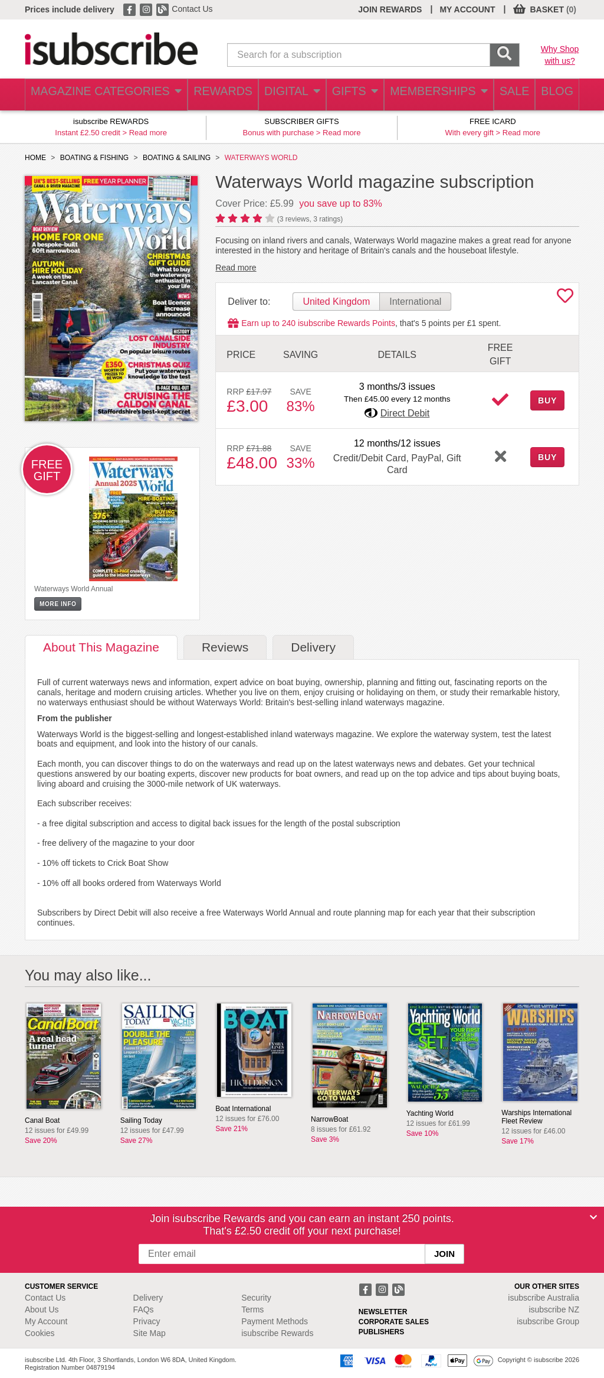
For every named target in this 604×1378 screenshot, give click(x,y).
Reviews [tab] (225, 647)
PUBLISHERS (381, 1332)
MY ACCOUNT (467, 9)
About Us (42, 1309)
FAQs (143, 1309)
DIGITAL (280, 95)
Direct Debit (405, 413)
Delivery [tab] (313, 647)
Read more (148, 132)
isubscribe (543, 1297)
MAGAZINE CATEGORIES (98, 95)
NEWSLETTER (383, 1312)
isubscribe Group (548, 1321)
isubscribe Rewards (277, 1333)
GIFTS (345, 95)
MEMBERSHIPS (429, 95)
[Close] (593, 1217)
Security (256, 1297)
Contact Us (192, 9)
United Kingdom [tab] (336, 302)
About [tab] (101, 647)
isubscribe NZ (553, 1309)
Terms (252, 1309)
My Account (46, 1321)
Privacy (146, 1321)
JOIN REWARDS (390, 9)
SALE (505, 95)
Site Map (149, 1333)
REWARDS (208, 95)
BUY (547, 400)
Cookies (40, 1333)
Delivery (148, 1297)
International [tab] (415, 302)
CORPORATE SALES (394, 1322)
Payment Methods (274, 1321)
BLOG (554, 95)
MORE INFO (58, 604)
